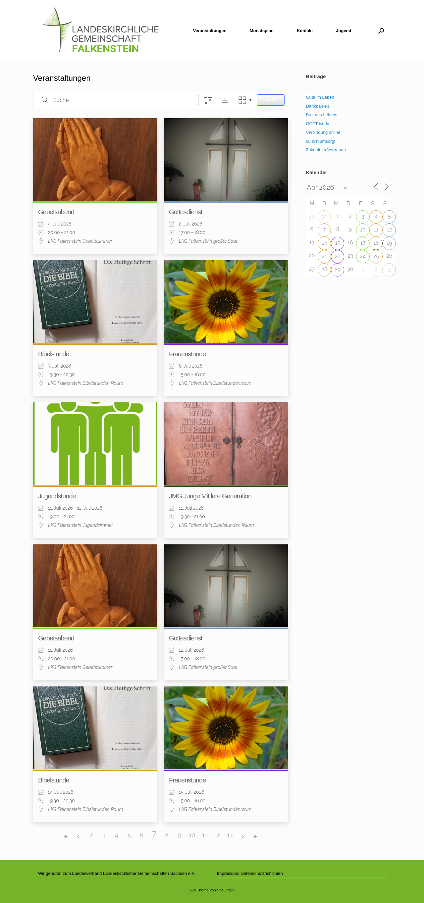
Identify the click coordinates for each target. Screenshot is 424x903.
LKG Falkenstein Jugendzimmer (80, 525)
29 (338, 269)
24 (363, 256)
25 (376, 256)
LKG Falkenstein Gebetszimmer (80, 241)
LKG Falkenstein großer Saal (208, 241)
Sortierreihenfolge (225, 100)
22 (338, 256)
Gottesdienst (185, 212)
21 (324, 256)
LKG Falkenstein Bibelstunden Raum (85, 383)
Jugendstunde (57, 496)
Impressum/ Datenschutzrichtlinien (250, 873)
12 (217, 834)
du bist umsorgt (320, 141)
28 (324, 269)
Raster (242, 100)
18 (376, 243)
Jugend (343, 30)
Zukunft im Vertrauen (326, 149)
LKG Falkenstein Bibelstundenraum (215, 383)
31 (324, 216)
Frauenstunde (187, 354)
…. (308, 88)
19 (389, 243)
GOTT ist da (317, 123)
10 (192, 834)
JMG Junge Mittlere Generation (210, 496)
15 (338, 243)
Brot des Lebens (321, 114)
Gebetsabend (56, 212)
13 (230, 834)
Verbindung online (323, 132)
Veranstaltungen (210, 30)
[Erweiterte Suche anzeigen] (208, 100)
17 (362, 243)
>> (255, 836)
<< (66, 836)
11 (204, 834)
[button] (381, 30)
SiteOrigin (225, 890)
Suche (271, 100)
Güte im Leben (320, 97)
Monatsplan (262, 30)
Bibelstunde (53, 354)
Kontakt (305, 30)
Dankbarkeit (317, 106)
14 (324, 243)
